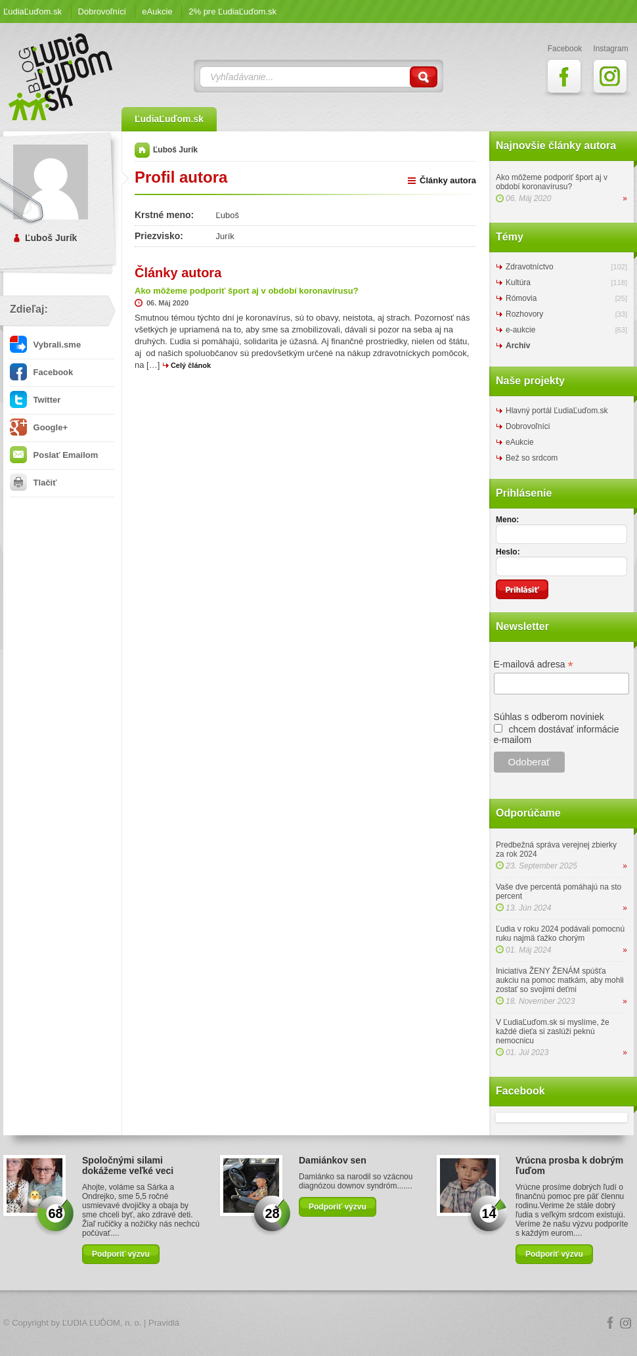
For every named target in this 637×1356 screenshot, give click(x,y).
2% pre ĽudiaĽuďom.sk (232, 11)
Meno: (507, 519)
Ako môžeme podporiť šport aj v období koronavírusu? (551, 182)
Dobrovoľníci (102, 11)
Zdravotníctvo (530, 266)
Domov (142, 150)
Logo (318, 1323)
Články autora (448, 180)
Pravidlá (163, 1323)
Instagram (626, 1323)
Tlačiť (33, 482)
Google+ (39, 427)
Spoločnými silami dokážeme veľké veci (127, 1165)
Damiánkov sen (332, 1160)
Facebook (41, 372)
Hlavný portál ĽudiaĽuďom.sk (556, 410)
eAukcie (157, 11)
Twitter (35, 400)
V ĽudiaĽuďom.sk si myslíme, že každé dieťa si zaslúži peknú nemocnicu (552, 1031)
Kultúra (518, 282)
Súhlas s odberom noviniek (549, 717)
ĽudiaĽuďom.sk (32, 11)
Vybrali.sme (45, 344)
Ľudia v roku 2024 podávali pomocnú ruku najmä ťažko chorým (560, 933)
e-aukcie (520, 329)
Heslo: (508, 551)
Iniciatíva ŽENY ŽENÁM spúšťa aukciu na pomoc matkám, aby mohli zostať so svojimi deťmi (560, 980)
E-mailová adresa (533, 664)
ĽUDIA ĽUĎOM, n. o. (102, 1323)
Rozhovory (524, 314)
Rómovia (521, 298)
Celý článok (191, 365)
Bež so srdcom (532, 458)
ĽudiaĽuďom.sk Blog (61, 77)
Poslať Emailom (54, 455)
